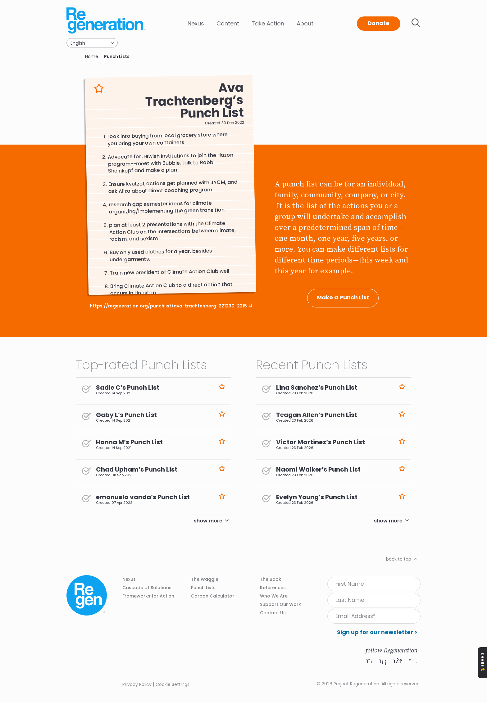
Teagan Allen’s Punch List (316, 414)
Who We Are (274, 596)
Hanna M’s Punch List (129, 442)
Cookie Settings (172, 684)
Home (91, 56)
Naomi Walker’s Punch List (318, 469)
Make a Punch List (343, 297)
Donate (378, 23)
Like (99, 88)
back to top (398, 559)
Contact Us (273, 613)
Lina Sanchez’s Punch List (316, 387)
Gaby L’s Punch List (126, 414)
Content (227, 23)
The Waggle (204, 579)
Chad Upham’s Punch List (136, 469)
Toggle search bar (416, 23)
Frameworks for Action (148, 596)
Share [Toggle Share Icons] (482, 659)
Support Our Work (280, 604)
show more (208, 520)
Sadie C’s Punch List (127, 387)
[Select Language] (92, 42)
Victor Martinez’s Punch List (320, 442)
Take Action (268, 23)
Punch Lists (117, 56)
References (273, 587)
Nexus (196, 23)
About (305, 23)
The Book (270, 579)
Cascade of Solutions (146, 587)
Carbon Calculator (212, 596)
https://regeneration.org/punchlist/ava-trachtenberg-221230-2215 (169, 306)
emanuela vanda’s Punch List (143, 497)
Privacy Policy (137, 684)
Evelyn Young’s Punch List (316, 497)
